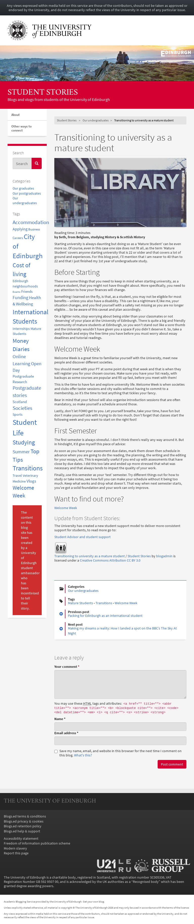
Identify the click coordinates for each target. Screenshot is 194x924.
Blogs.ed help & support (22, 831)
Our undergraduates (96, 120)
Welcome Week (65, 508)
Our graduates (23, 188)
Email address (66, 733)
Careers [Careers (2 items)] (18, 238)
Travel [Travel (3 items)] (17, 475)
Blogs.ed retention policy (22, 826)
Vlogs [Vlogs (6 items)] (31, 481)
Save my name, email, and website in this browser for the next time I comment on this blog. (118, 753)
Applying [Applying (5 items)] (20, 228)
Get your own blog (93, 901)
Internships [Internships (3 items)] (21, 328)
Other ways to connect (21, 128)
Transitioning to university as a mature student (89, 556)
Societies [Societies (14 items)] (22, 408)
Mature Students (80, 603)
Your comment (66, 667)
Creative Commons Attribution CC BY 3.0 (110, 560)
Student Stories (43, 93)
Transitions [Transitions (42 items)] (28, 468)
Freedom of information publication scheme (37, 843)
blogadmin (164, 556)
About (15, 115)
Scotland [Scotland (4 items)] (20, 401)
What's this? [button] (83, 755)
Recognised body (146, 882)
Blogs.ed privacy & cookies (23, 821)
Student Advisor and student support (82, 537)
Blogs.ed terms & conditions (25, 816)
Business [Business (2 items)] (34, 229)
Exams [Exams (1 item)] (16, 292)
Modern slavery (15, 848)
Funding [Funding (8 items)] (20, 297)
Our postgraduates (27, 193)
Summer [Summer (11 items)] (21, 451)
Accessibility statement (21, 838)
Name (59, 719)
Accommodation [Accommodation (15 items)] (31, 222)
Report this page (16, 853)
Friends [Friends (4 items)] (27, 291)
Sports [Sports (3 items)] (17, 414)
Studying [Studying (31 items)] (24, 442)
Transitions (103, 603)
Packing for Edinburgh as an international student (105, 616)
